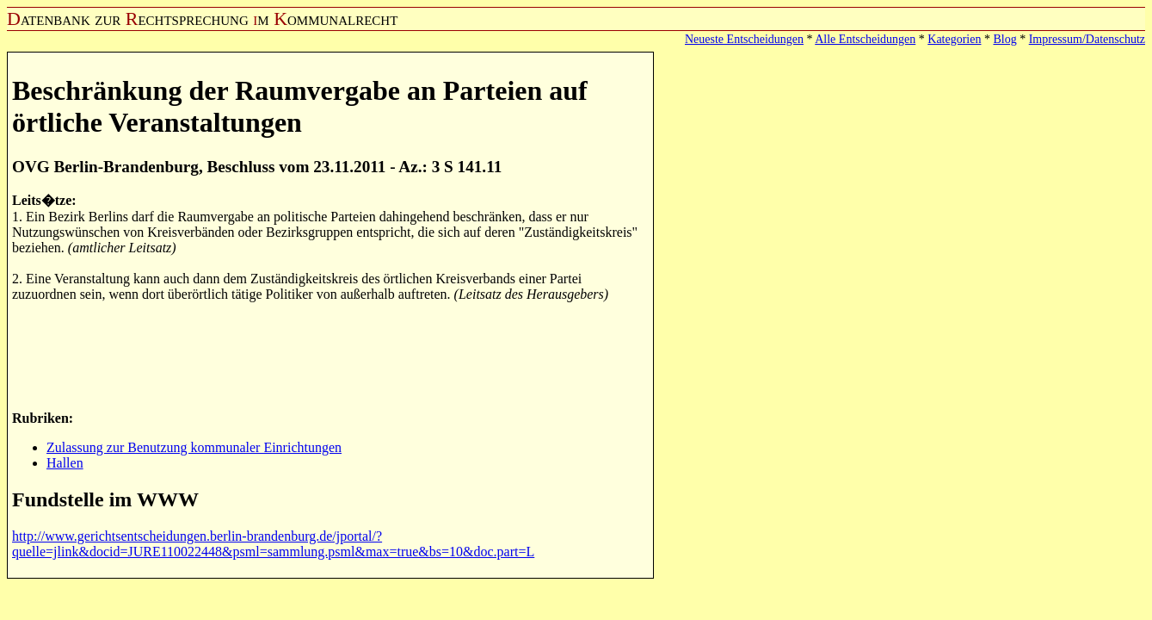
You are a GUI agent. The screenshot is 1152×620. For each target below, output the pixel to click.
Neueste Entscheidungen (744, 39)
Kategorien (954, 39)
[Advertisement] (325, 355)
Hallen (64, 463)
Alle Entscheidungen (865, 39)
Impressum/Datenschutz (1087, 39)
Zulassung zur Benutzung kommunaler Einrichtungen (194, 447)
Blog (1004, 39)
